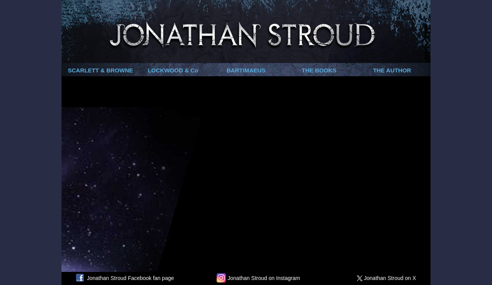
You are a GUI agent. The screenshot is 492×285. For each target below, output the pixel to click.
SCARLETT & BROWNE (100, 70)
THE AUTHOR (392, 70)
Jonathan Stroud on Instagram (258, 278)
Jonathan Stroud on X (388, 278)
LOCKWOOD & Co (173, 70)
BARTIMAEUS (245, 70)
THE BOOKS (319, 70)
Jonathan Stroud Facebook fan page (125, 278)
